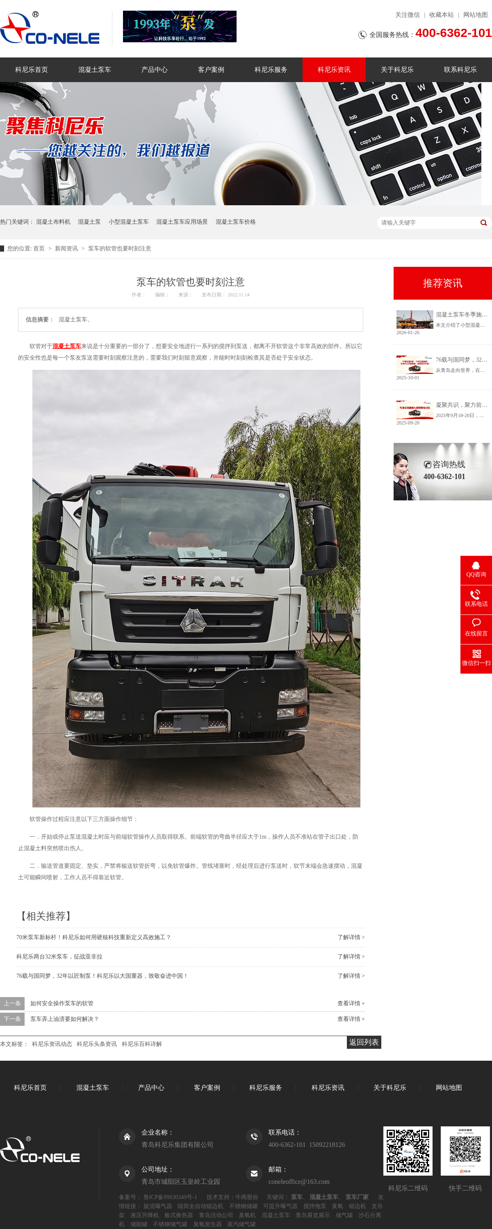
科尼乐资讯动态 (52, 1044)
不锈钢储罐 (243, 1206)
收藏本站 (441, 14)
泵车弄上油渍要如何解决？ (64, 1019)
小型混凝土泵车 (129, 222)
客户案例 (211, 69)
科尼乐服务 (271, 69)
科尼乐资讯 (334, 69)
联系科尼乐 (460, 69)
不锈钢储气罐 (170, 1224)
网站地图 (475, 14)
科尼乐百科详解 (142, 1044)
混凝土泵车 (94, 69)
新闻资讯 (67, 248)
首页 (39, 248)
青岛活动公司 (216, 1215)
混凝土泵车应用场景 (182, 222)
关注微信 (407, 14)
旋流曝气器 (158, 1206)
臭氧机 (247, 1215)
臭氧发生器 (207, 1224)
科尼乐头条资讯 (97, 1044)
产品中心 (154, 69)
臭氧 (337, 1206)
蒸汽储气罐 (241, 1224)
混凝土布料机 (53, 222)
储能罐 (139, 1224)
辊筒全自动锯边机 (200, 1206)
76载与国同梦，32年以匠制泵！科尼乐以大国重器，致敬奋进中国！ (102, 976)
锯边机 (357, 1206)
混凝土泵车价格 (236, 222)
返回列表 (364, 1042)
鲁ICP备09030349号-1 (170, 1197)
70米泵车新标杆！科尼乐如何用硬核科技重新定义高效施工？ (93, 937)
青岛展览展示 (313, 1215)
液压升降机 (144, 1215)
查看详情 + (351, 1003)
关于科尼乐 (397, 69)
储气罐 (344, 1215)
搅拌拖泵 (314, 1206)
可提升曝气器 (280, 1206)
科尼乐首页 (31, 69)
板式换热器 (178, 1215)
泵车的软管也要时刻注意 (119, 248)
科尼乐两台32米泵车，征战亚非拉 (59, 957)
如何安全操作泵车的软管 (61, 1003)
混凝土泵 (89, 222)
